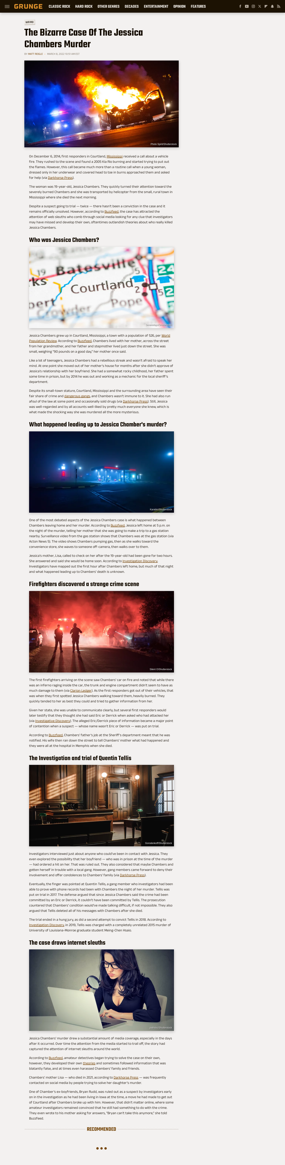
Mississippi (115, 156)
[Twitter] (259, 6)
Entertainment (156, 6)
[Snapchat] (272, 6)
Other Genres (109, 6)
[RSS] (278, 6)
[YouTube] (247, 6)
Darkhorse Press (60, 178)
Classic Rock (59, 6)
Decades (132, 6)
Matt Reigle (35, 53)
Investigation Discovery (140, 561)
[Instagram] (253, 6)
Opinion (179, 6)
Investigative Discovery (52, 721)
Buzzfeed (111, 211)
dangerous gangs (77, 396)
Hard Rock (83, 6)
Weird (30, 22)
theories (89, 1063)
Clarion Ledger (81, 690)
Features (198, 6)
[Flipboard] (266, 6)
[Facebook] (240, 6)
